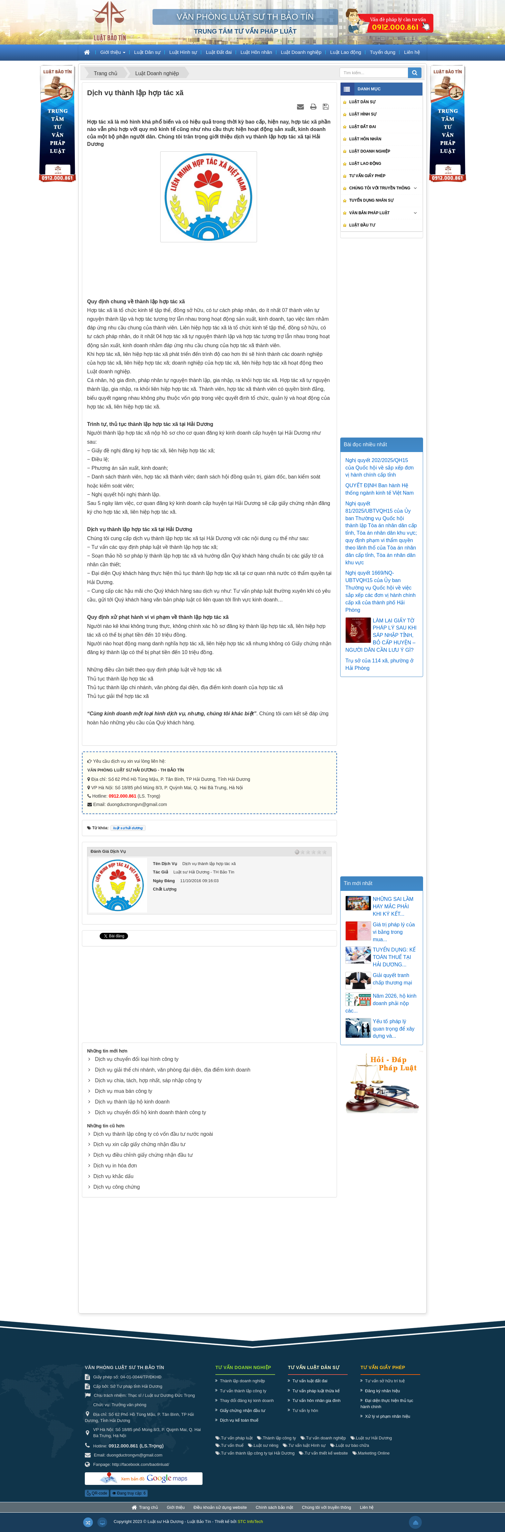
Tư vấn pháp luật (234, 1444)
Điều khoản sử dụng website (220, 1513)
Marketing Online (371, 1459)
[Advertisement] (209, 271)
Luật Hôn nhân (365, 139)
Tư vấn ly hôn (305, 1416)
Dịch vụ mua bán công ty (123, 1091)
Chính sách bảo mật (274, 1513)
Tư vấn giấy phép (367, 176)
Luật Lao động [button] (345, 52)
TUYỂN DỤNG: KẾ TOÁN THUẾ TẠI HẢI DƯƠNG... (394, 957)
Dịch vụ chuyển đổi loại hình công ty (136, 1059)
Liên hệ (366, 1513)
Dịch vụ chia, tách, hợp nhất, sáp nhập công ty (148, 1080)
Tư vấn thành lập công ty (243, 1397)
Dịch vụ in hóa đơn (115, 1165)
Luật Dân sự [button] (147, 52)
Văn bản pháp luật (369, 213)
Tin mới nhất (358, 883)
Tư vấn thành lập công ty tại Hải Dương (254, 1459)
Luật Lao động (365, 163)
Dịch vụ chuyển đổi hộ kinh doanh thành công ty (150, 1112)
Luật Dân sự (362, 102)
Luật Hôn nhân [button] (256, 52)
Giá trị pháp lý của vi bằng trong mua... (394, 932)
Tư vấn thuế (229, 1451)
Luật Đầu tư (362, 225)
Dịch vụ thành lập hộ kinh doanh (132, 1101)
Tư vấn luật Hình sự (304, 1451)
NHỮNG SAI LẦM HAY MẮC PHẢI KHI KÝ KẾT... (393, 906)
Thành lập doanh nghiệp (242, 1387)
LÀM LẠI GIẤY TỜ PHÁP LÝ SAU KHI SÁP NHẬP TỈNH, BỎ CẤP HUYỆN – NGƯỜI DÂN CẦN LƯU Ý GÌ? (381, 635)
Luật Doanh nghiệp (369, 151)
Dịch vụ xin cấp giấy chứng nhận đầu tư (139, 1144)
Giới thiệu (175, 1513)
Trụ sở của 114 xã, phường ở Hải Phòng (379, 664)
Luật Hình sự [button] (183, 52)
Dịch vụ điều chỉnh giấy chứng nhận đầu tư (143, 1155)
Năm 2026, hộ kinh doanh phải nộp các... (380, 1003)
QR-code (97, 1499)
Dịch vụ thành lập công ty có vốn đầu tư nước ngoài (153, 1134)
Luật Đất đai (362, 127)
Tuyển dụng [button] (382, 52)
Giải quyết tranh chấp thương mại (392, 979)
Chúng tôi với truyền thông (379, 188)
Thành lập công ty (276, 1444)
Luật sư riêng (263, 1451)
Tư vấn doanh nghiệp (323, 1444)
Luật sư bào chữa (349, 1451)
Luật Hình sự (362, 114)
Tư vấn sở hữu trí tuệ (385, 1387)
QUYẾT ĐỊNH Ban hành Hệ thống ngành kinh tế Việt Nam (379, 489)
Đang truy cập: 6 (129, 1499)
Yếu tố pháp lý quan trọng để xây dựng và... (393, 1029)
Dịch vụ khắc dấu (113, 1176)
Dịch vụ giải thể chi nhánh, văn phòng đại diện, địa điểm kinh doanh (172, 1070)
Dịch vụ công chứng (116, 1187)
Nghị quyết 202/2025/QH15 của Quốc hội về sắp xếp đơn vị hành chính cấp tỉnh (379, 468)
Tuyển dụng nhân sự (371, 200)
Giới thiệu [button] (112, 54)
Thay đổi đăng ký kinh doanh (247, 1407)
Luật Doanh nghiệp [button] (301, 52)
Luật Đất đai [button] (219, 52)
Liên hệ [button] (412, 52)
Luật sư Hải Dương (371, 1444)
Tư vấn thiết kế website (323, 1459)
